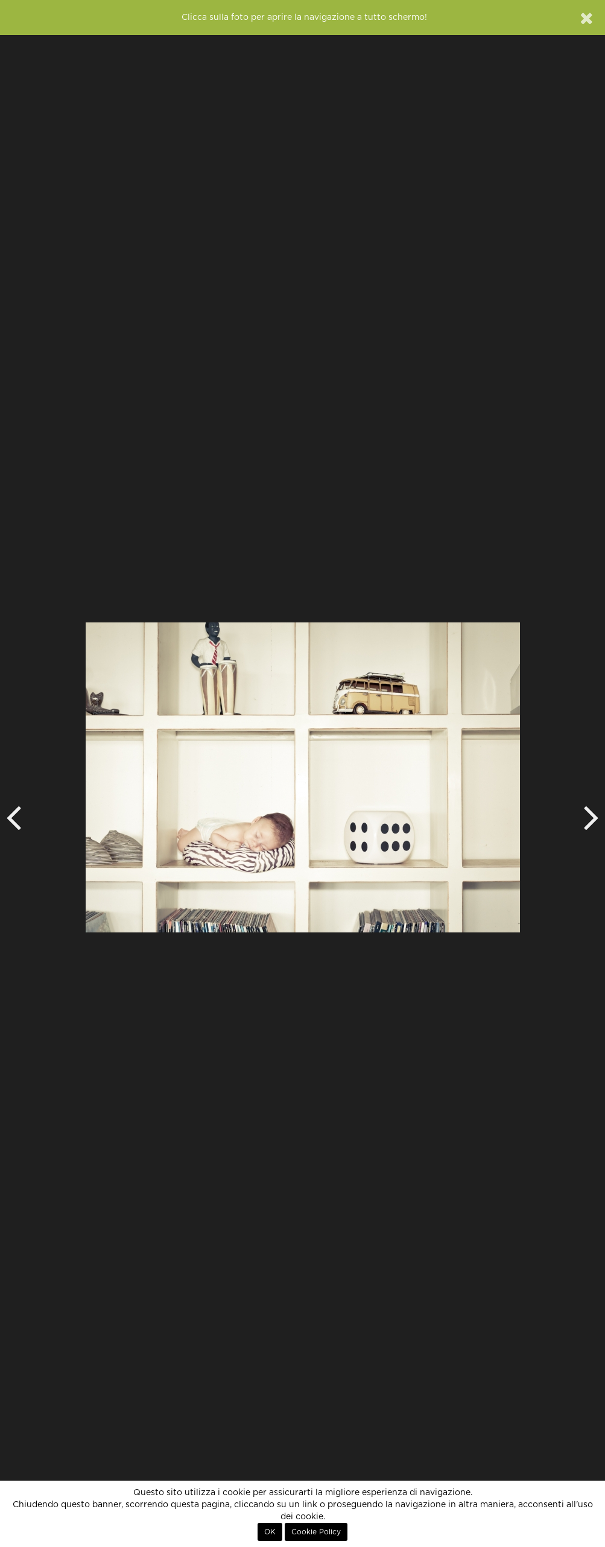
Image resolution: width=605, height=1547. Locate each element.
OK (270, 1532)
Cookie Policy (316, 1532)
